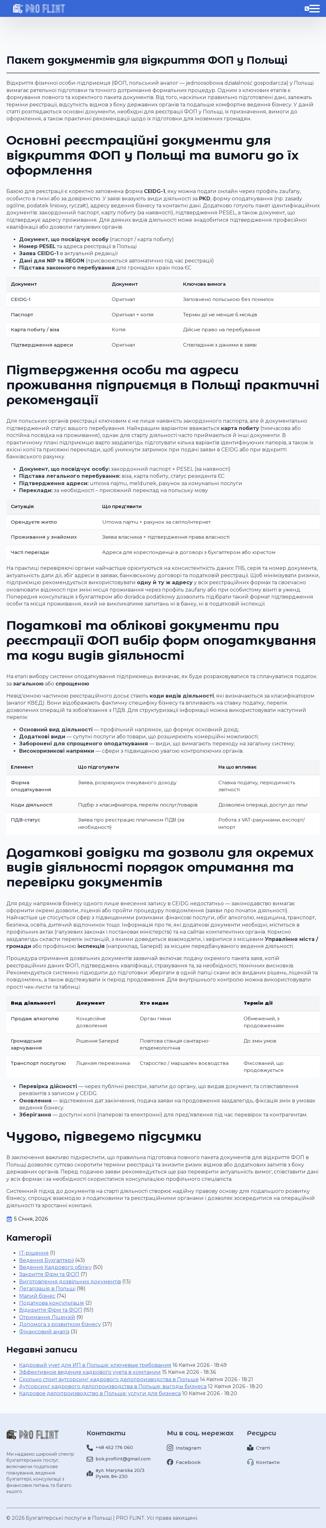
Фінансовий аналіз (44, 1332)
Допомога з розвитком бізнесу (60, 1324)
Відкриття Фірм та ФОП (50, 1310)
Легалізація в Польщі (47, 1289)
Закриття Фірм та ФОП (49, 1274)
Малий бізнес (37, 1296)
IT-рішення (34, 1253)
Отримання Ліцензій (47, 1317)
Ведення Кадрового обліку (55, 1267)
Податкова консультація (51, 1303)
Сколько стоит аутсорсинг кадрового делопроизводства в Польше (109, 1379)
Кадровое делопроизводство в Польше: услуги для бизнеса (100, 1393)
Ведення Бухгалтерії (46, 1260)
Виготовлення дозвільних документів (70, 1282)
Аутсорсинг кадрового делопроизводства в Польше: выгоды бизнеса (113, 1386)
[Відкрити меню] (314, 20)
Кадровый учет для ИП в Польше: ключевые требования (95, 1365)
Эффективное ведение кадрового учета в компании (90, 1372)
